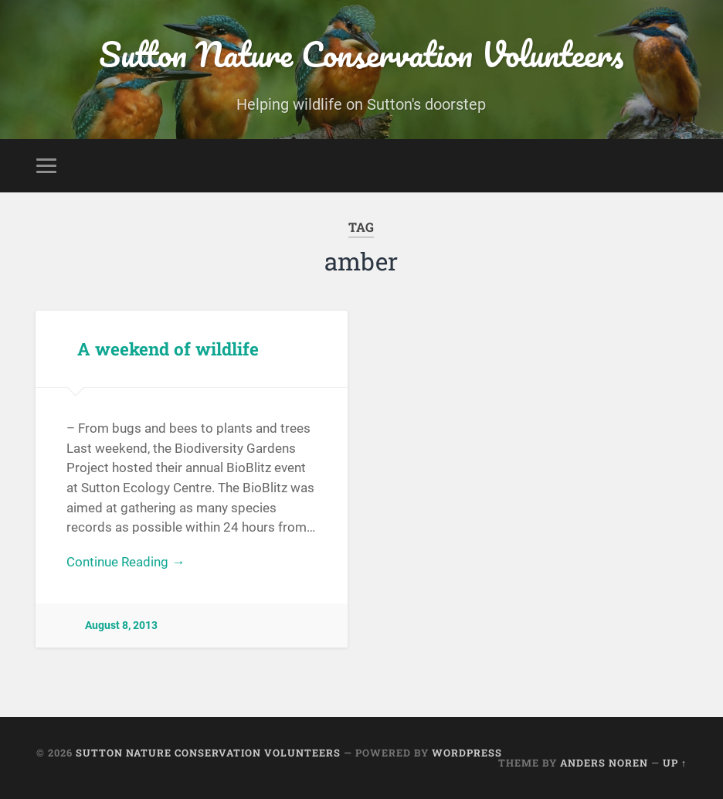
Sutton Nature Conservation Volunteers (361, 53)
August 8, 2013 (121, 625)
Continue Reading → (125, 562)
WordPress (467, 752)
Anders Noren (604, 762)
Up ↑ (675, 762)
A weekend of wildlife (168, 348)
